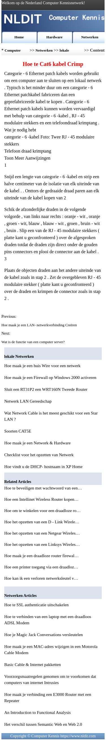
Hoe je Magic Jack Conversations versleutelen (43, 634)
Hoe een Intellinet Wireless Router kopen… (41, 499)
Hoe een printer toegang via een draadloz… (41, 567)
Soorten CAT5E (17, 431)
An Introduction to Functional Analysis (37, 712)
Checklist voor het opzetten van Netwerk (38, 455)
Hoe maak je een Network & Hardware (37, 443)
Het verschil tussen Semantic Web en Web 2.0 (43, 724)
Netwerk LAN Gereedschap (27, 401)
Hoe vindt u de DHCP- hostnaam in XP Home (43, 466)
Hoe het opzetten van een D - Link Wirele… (41, 522)
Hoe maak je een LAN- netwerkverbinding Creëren (39, 325)
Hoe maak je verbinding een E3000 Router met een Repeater (47, 697)
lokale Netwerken (68, 51)
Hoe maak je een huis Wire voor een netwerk (42, 365)
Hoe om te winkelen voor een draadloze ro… (42, 510)
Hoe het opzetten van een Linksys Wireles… (42, 544)
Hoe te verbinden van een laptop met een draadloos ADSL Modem (47, 619)
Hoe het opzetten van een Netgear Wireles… (42, 533)
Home (19, 37)
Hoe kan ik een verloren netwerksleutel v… (41, 578)
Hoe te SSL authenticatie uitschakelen (36, 605)
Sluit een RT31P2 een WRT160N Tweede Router (45, 389)
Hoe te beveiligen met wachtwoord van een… (43, 488)
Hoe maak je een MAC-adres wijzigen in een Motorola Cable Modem (51, 649)
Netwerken (89, 37)
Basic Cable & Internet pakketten (32, 664)
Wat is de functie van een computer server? (33, 342)
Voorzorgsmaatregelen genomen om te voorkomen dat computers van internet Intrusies (50, 679)
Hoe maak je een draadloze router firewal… (41, 555)
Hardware (54, 37)
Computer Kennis (13, 51)
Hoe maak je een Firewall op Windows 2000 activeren (50, 377)
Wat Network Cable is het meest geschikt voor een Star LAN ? (51, 416)
